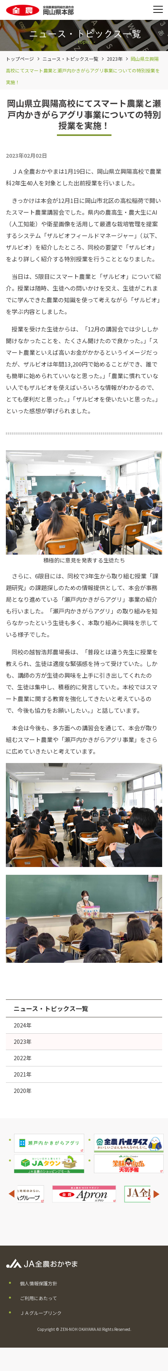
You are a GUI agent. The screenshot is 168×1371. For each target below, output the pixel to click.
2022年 (23, 1058)
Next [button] (156, 1194)
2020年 (23, 1090)
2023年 (114, 58)
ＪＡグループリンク (41, 1312)
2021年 (23, 1074)
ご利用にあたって (38, 1298)
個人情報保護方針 (38, 1283)
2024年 (23, 1025)
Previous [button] (11, 1194)
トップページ (20, 58)
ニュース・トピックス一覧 (70, 58)
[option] (84, 1194)
